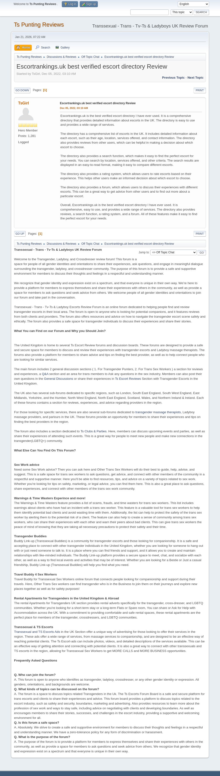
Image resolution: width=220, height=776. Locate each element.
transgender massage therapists (158, 412)
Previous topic (173, 77)
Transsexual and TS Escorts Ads (37, 632)
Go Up (20, 233)
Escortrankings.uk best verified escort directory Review (98, 103)
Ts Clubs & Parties (93, 431)
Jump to (144, 252)
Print (200, 90)
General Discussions (58, 378)
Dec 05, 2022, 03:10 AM (74, 108)
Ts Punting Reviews (39, 24)
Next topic (196, 77)
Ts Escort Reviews (128, 378)
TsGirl (23, 103)
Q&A (45, 374)
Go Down (22, 90)
